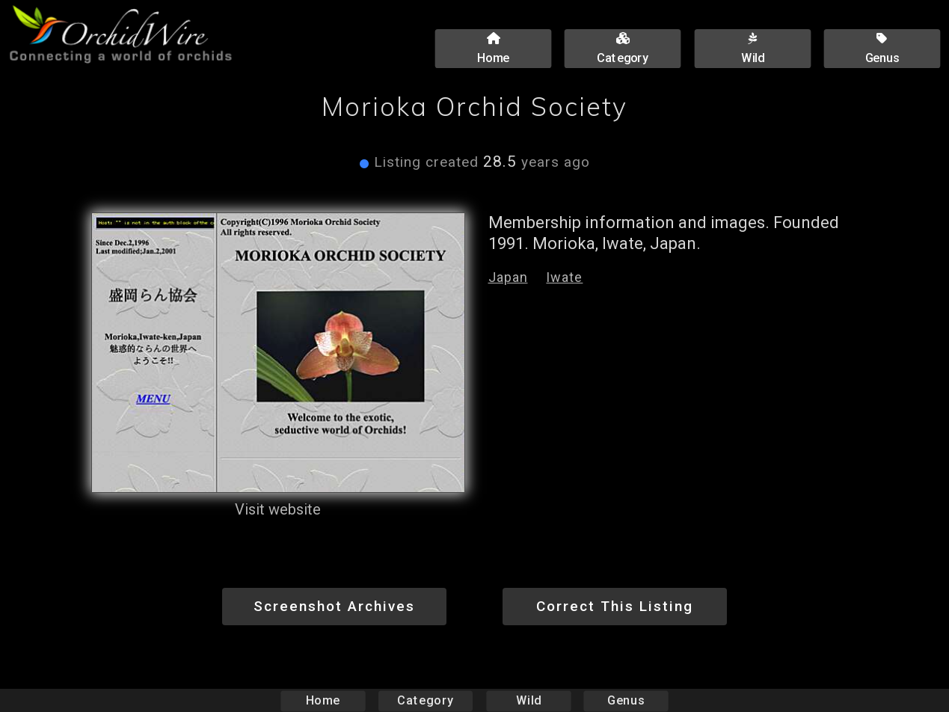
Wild (528, 700)
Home (322, 700)
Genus (626, 700)
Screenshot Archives (334, 606)
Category (425, 700)
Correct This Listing (614, 606)
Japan (508, 277)
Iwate (564, 277)
